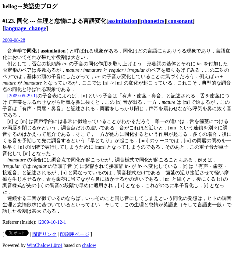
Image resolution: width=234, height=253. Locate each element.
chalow (89, 245)
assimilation (122, 21)
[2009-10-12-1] (53, 222)
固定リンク (44, 234)
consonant (180, 21)
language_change (25, 28)
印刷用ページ (74, 234)
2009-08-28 (13, 40)
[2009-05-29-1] (22, 95)
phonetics (152, 21)
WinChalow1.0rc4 (44, 245)
